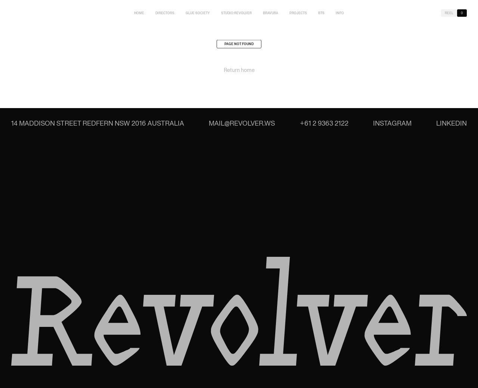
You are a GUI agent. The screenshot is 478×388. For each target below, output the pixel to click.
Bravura (270, 13)
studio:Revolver (236, 13)
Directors (164, 13)
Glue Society (198, 13)
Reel (449, 13)
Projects (298, 13)
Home (139, 13)
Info (340, 13)
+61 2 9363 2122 (324, 123)
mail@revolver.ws (242, 123)
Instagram (392, 123)
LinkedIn (451, 123)
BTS (321, 13)
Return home (239, 71)
